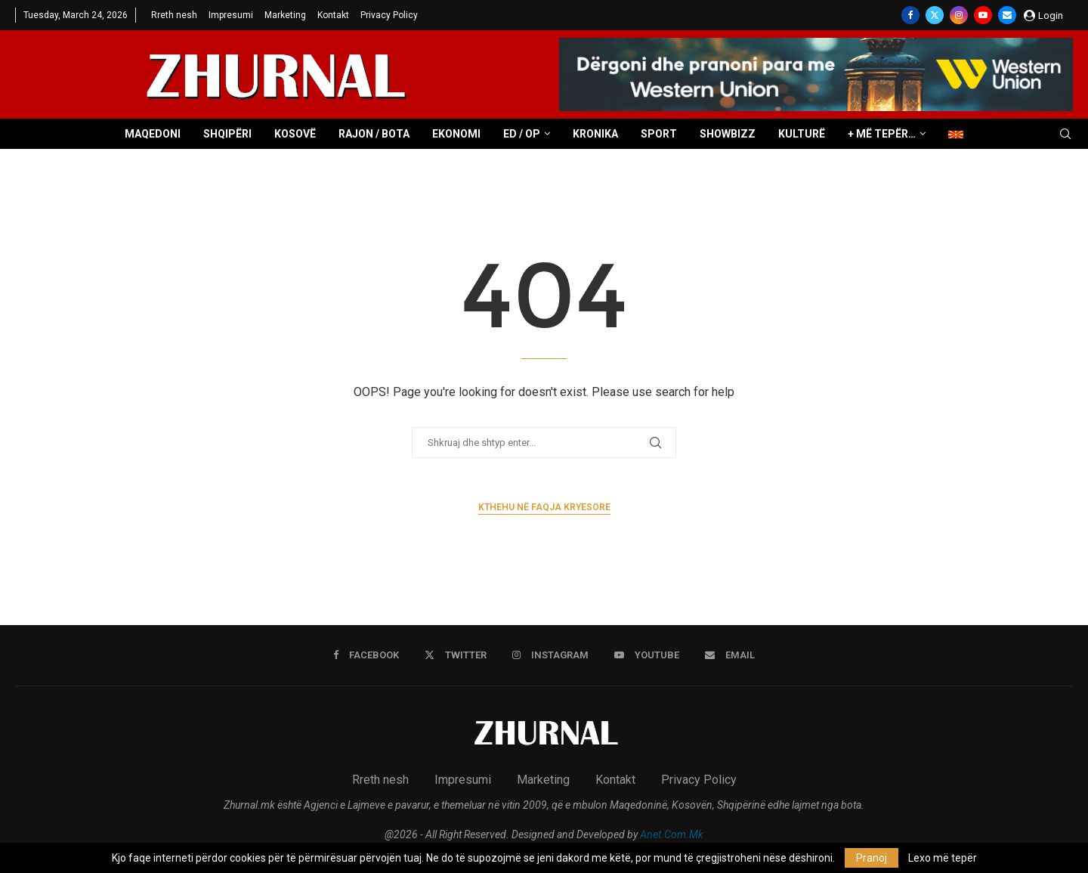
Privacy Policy (389, 15)
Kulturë (801, 134)
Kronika (595, 134)
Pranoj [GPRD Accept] (871, 858)
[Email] (1007, 15)
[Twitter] (935, 15)
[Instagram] (959, 15)
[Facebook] (910, 15)
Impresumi (231, 15)
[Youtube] (983, 15)
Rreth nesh (174, 15)
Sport (659, 134)
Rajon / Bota (374, 134)
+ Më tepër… (882, 134)
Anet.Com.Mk (671, 834)
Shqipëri (227, 134)
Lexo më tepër (942, 858)
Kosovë (295, 134)
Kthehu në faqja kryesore (544, 507)
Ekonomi (456, 134)
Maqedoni (153, 134)
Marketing (285, 15)
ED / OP (521, 134)
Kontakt (333, 15)
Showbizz (728, 134)
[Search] (1065, 134)
